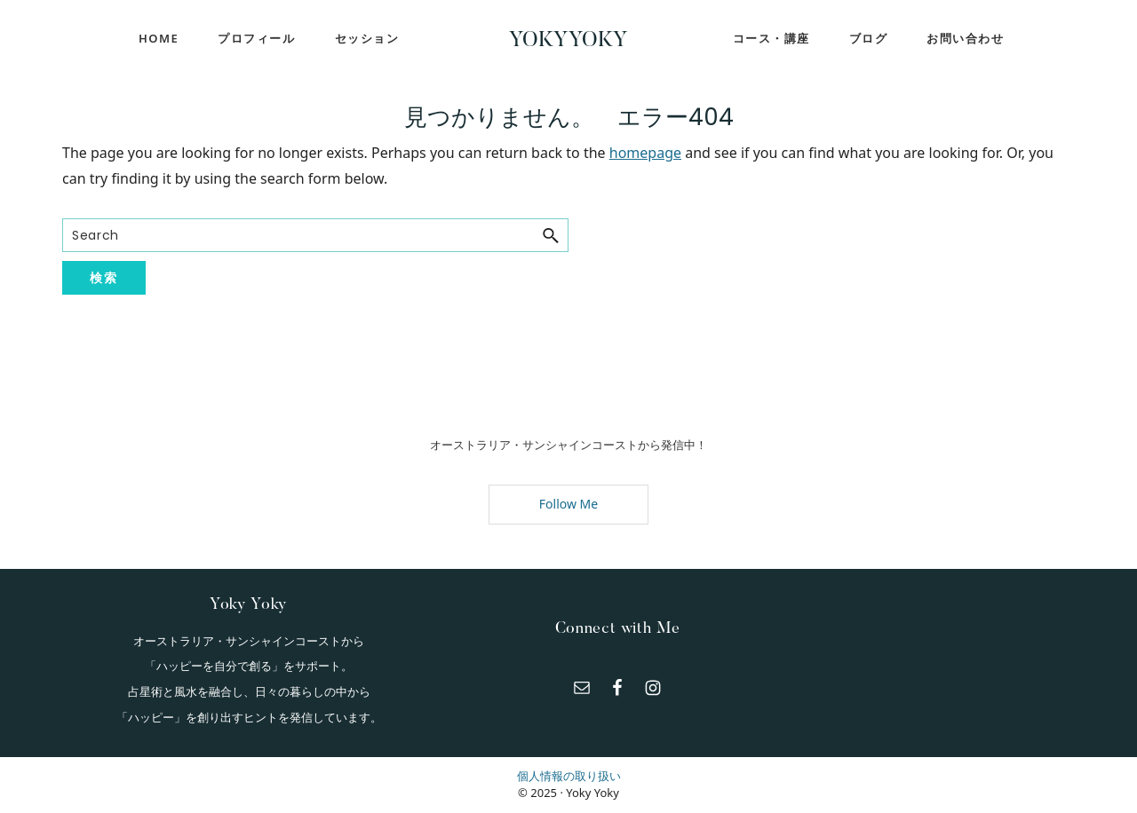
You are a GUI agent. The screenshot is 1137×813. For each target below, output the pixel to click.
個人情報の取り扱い (569, 776)
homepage (645, 152)
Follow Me (568, 503)
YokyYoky (568, 40)
